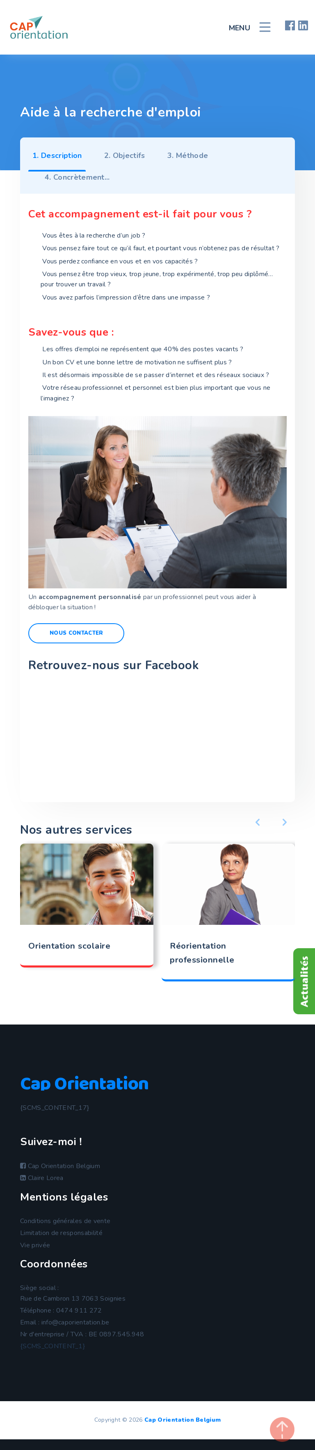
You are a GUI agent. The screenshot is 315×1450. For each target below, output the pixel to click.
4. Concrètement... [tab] (77, 177)
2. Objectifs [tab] (124, 155)
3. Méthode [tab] (187, 155)
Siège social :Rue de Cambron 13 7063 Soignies (73, 1293)
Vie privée (35, 1245)
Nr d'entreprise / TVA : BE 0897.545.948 (82, 1334)
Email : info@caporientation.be (65, 1322)
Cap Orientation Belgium (60, 1166)
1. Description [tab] (57, 155)
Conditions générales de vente (65, 1221)
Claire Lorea (42, 1177)
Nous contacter (76, 633)
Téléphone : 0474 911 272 (61, 1310)
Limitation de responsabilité (61, 1232)
